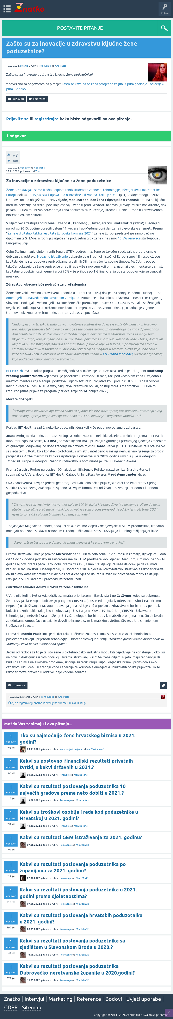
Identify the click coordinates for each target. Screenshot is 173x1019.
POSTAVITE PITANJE (80, 28)
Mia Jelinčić (82, 844)
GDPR (11, 1007)
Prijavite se (17, 118)
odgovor (25, 167)
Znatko (39, 171)
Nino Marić (82, 878)
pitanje (24, 65)
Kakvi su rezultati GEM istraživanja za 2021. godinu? (81, 837)
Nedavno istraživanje (52, 256)
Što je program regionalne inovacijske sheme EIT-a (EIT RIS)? (47, 703)
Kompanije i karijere (71, 749)
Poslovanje (45, 65)
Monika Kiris (80, 774)
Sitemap (31, 1007)
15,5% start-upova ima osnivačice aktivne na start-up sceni (74, 195)
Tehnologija (47, 696)
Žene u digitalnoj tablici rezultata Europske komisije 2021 (50, 233)
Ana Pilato (60, 65)
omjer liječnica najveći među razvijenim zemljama (42, 298)
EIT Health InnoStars (117, 354)
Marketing (60, 999)
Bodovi (113, 999)
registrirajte (47, 118)
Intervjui (34, 999)
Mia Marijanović (95, 749)
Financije (65, 774)
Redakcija (39, 167)
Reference (89, 999)
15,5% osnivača (129, 238)
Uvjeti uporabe (143, 999)
